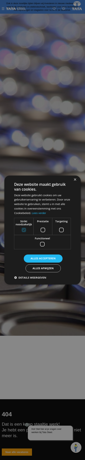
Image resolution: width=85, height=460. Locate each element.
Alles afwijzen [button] (43, 268)
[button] (30, 277)
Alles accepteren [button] (43, 258)
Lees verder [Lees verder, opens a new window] (39, 213)
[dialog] (42, 230)
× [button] (74, 179)
